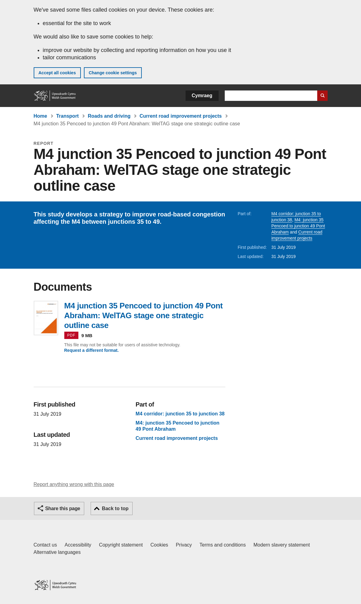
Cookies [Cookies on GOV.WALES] (159, 544)
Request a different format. (91, 350)
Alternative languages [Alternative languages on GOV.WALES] (57, 552)
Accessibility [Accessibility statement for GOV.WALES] (78, 544)
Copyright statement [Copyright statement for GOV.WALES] (121, 544)
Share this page (62, 508)
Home (40, 116)
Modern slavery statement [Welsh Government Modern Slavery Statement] (282, 544)
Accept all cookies (57, 72)
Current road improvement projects (181, 116)
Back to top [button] (115, 508)
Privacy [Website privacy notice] (184, 544)
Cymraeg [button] (202, 95)
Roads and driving (109, 116)
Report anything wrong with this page (74, 484)
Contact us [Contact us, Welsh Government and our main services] (45, 544)
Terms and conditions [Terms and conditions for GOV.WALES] (223, 544)
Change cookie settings (113, 72)
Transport (67, 116)
